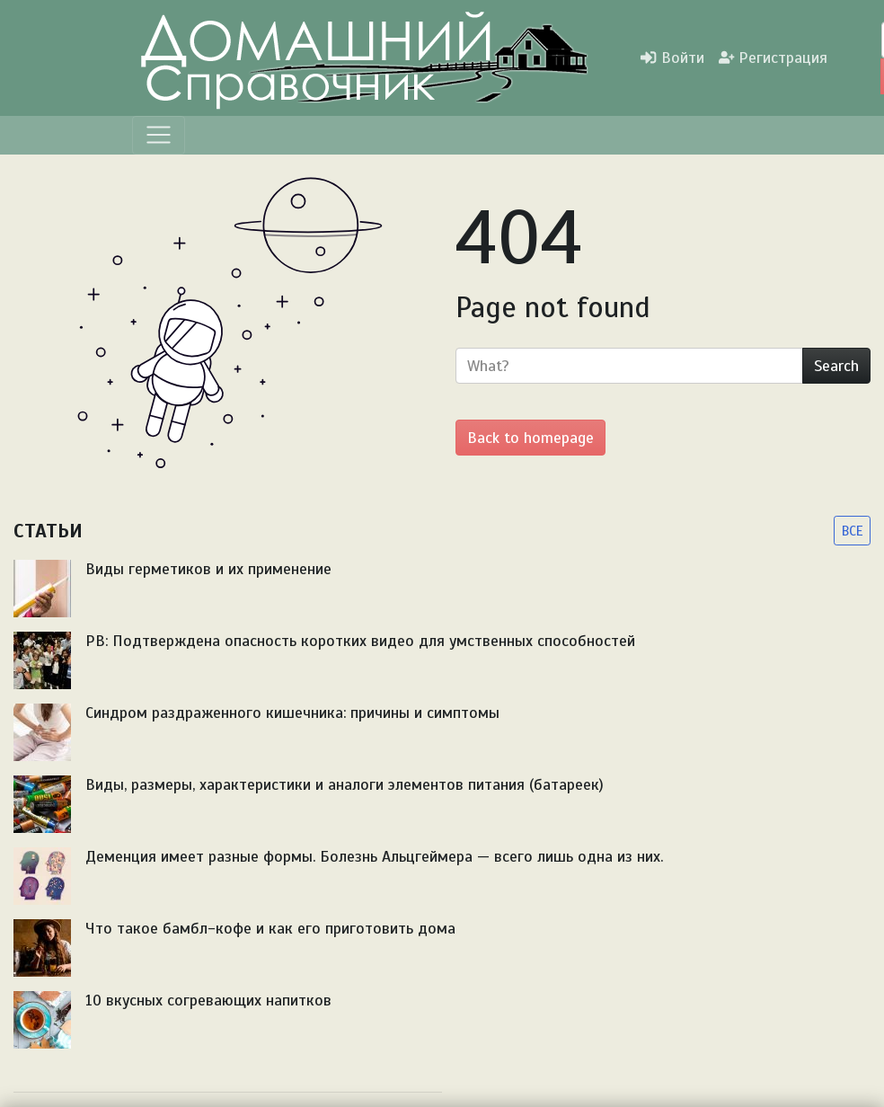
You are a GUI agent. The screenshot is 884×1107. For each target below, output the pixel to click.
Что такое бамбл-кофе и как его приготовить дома (270, 928)
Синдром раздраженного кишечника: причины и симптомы (292, 712)
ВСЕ (852, 530)
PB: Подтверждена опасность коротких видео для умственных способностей (360, 641)
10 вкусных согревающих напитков (208, 1000)
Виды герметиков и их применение (208, 569)
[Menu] (158, 135)
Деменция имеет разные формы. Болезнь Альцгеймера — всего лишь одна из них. (374, 856)
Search (836, 366)
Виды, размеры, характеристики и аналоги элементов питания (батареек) (344, 784)
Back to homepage (530, 437)
